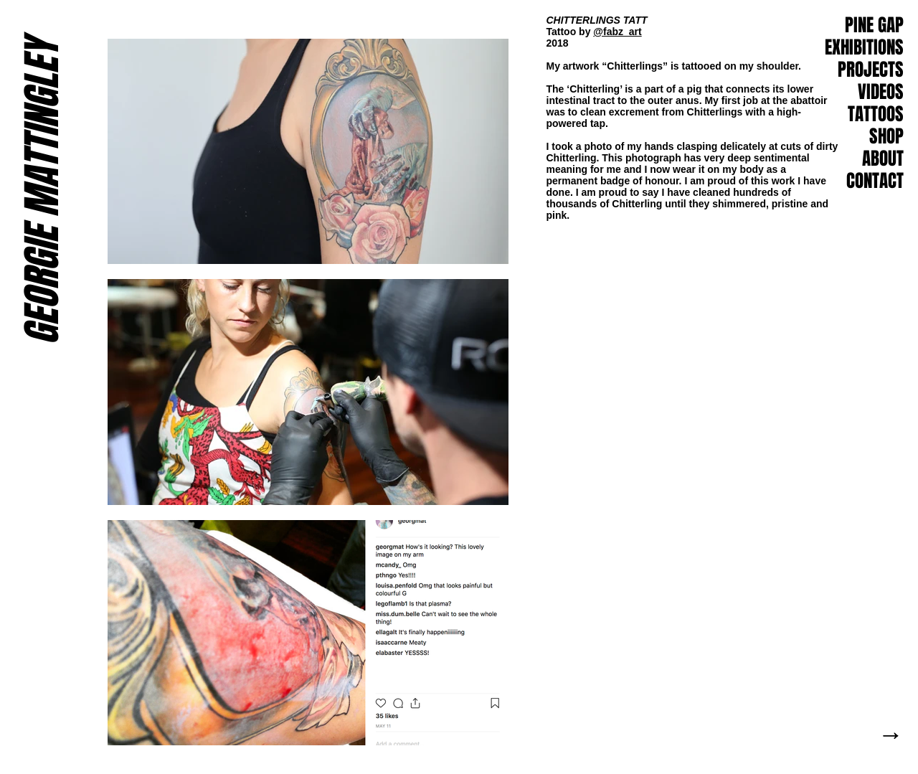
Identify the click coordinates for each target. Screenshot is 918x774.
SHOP (886, 136)
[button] (875, 181)
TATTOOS (876, 114)
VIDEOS (881, 92)
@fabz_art (617, 31)
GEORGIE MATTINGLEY (41, 192)
